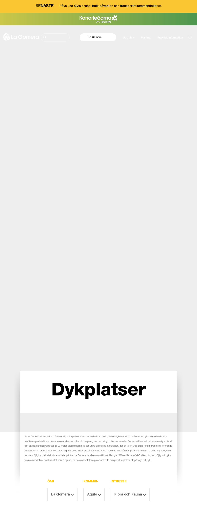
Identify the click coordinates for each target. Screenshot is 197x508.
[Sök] (55, 37)
